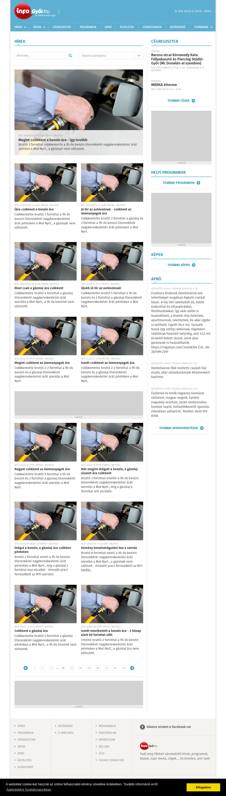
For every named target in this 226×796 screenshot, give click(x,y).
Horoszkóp (25, 767)
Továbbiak (201, 27)
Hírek (18, 27)
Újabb (25, 668)
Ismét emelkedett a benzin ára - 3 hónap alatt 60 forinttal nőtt (111, 633)
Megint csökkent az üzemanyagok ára (42, 362)
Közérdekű (177, 27)
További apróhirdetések (178, 428)
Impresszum (107, 740)
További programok (179, 183)
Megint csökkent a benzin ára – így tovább (52, 140)
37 (72, 668)
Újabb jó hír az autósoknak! (101, 288)
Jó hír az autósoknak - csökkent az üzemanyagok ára (106, 211)
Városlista (58, 11)
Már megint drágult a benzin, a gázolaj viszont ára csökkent (109, 471)
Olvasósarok (152, 27)
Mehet (70, 55)
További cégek (178, 100)
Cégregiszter (62, 27)
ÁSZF (102, 753)
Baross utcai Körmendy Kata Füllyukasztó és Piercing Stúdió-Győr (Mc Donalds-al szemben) (177, 59)
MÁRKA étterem (164, 85)
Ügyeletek (127, 27)
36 (63, 668)
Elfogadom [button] (203, 787)
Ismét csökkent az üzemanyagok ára (108, 362)
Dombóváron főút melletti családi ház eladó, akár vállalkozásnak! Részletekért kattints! (180, 373)
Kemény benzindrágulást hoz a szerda (109, 548)
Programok (88, 27)
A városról (66, 733)
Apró (108, 27)
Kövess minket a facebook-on (169, 727)
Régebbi (132, 668)
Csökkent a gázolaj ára (31, 630)
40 (98, 668)
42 (115, 668)
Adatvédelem (107, 733)
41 (106, 668)
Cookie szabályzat (111, 760)
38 (80, 668)
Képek (37, 27)
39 (89, 668)
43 (123, 668)
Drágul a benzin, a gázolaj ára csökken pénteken (42, 550)
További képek (178, 265)
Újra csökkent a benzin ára (34, 209)
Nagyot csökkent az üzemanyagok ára (42, 469)
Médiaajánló (107, 726)
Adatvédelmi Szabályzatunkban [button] (28, 789)
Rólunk (104, 746)
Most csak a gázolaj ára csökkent (38, 288)
